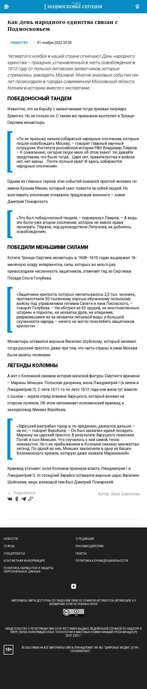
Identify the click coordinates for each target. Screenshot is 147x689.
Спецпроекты (14, 553)
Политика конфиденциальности (102, 560)
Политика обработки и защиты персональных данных (28, 569)
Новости (11, 539)
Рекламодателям (89, 546)
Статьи (9, 546)
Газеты (81, 553)
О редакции (85, 539)
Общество (19, 42)
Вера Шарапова (125, 494)
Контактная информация (24, 560)
